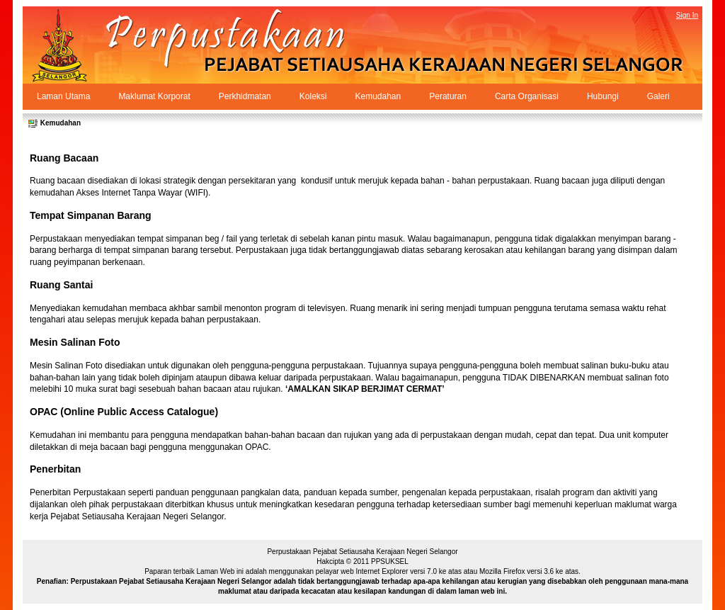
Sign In (687, 15)
